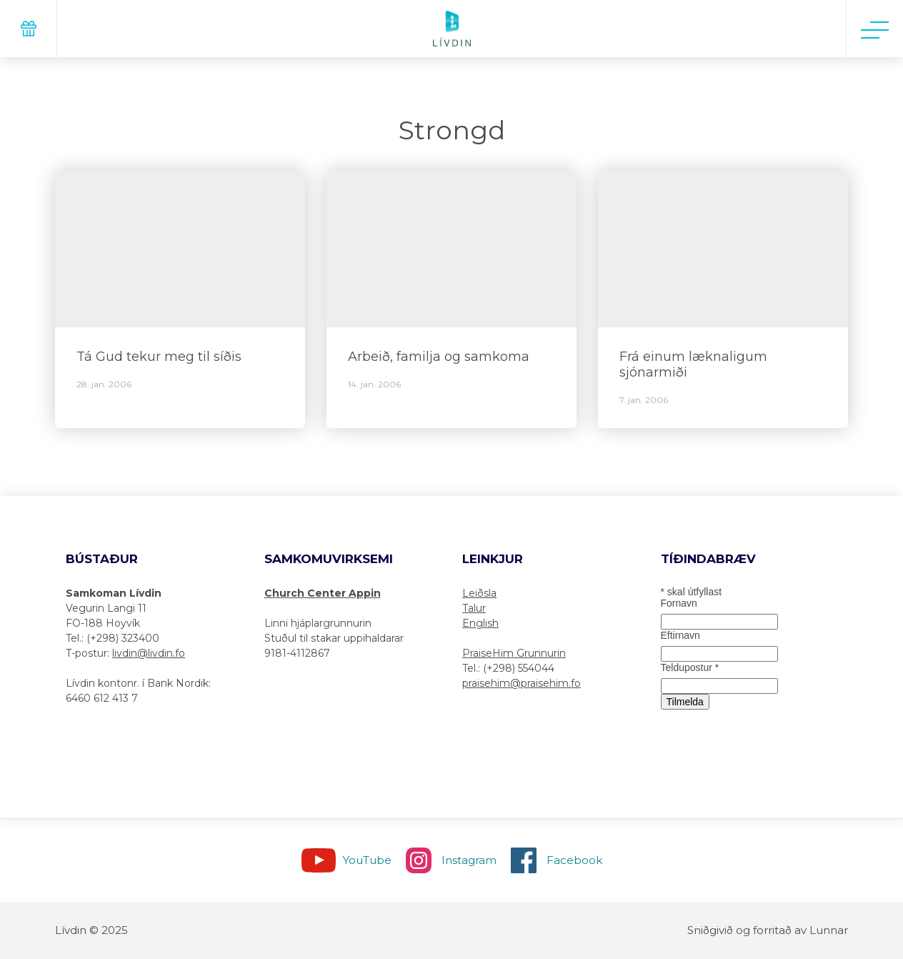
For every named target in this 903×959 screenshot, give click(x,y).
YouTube (367, 860)
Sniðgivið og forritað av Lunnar (767, 930)
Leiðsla (479, 593)
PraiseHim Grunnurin (514, 653)
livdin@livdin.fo (148, 653)
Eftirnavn (680, 635)
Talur (474, 608)
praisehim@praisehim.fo (521, 683)
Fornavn (679, 603)
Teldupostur (690, 667)
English (480, 623)
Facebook (574, 860)
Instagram (469, 860)
